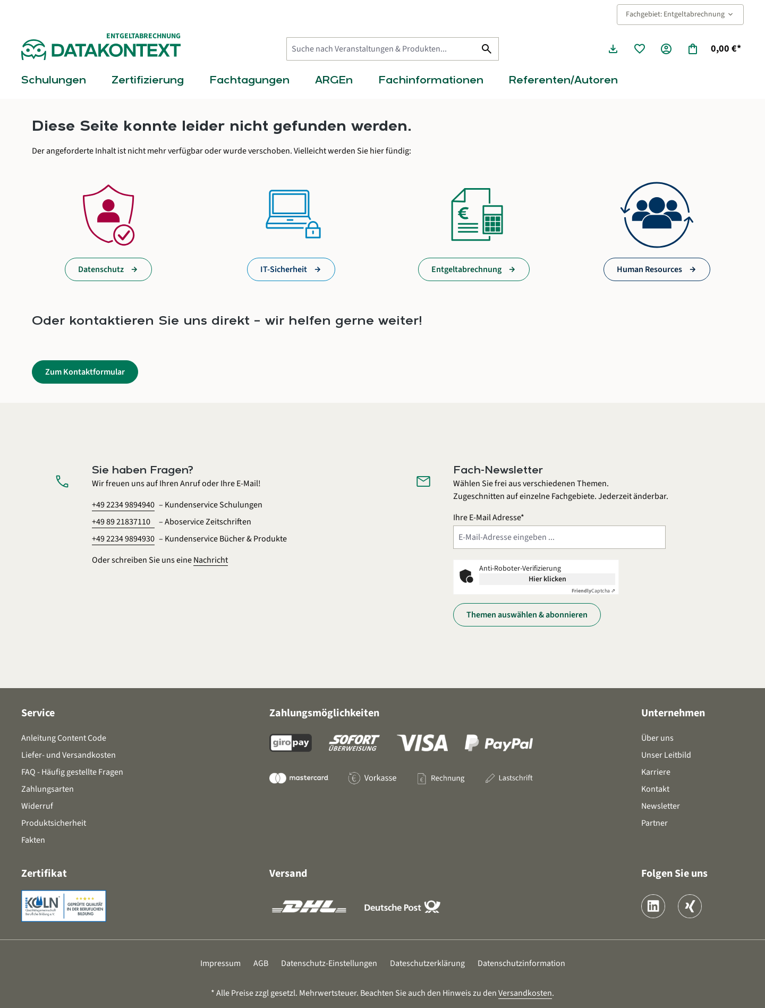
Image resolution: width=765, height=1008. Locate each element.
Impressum (220, 963)
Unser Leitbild (666, 755)
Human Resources (649, 269)
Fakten (33, 840)
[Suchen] (487, 49)
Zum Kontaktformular (85, 372)
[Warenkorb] (714, 49)
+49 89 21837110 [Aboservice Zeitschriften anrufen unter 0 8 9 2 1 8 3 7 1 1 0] (121, 522)
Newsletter (660, 806)
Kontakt (655, 789)
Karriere (655, 772)
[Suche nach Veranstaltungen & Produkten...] (380, 49)
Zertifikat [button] (44, 873)
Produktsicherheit (53, 823)
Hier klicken (547, 579)
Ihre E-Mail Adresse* (488, 517)
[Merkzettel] (640, 49)
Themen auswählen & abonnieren (527, 615)
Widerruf (37, 806)
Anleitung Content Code (63, 738)
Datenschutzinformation (521, 963)
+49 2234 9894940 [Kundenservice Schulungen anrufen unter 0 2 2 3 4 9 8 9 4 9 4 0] (123, 505)
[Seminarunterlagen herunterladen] (613, 49)
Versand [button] (288, 873)
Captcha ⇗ (593, 591)
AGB (260, 963)
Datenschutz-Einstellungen (329, 963)
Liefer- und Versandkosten (68, 755)
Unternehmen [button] (673, 713)
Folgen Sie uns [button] (674, 873)
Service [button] (38, 713)
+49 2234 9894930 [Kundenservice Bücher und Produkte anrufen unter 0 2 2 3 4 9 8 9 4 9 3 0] (123, 539)
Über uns (657, 738)
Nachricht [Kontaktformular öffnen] (210, 560)
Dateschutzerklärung (427, 963)
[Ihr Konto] (666, 49)
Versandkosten (525, 993)
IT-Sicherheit (283, 269)
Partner (654, 823)
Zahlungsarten (47, 789)
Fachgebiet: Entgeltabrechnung (680, 14)
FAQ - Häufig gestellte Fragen (72, 772)
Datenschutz (101, 269)
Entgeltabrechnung (466, 269)
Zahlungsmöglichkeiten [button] (324, 713)
